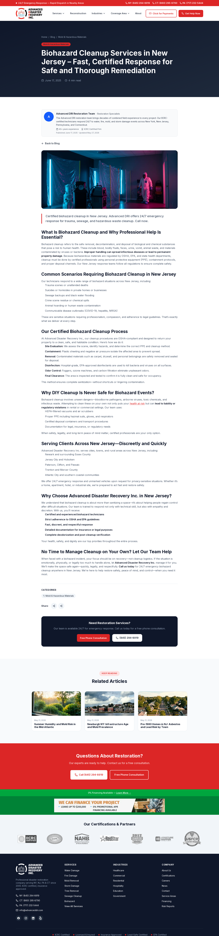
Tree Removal (71, 891)
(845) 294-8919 (137, 3)
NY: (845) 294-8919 (27, 895)
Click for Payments (161, 13)
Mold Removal (71, 880)
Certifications (168, 875)
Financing (166, 901)
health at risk (137, 403)
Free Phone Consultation (93, 638)
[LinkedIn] (33, 918)
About (138, 13)
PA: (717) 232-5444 (27, 905)
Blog (52, 37)
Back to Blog (50, 143)
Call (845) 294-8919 (89, 774)
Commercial (119, 875)
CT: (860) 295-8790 (28, 900)
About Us (166, 870)
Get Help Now (191, 13)
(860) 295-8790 (164, 3)
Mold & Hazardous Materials (72, 37)
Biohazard (69, 901)
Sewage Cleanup (73, 896)
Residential (118, 880)
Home (44, 37)
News (164, 886)
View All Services (73, 906)
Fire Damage (70, 875)
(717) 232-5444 (191, 3)
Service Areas (169, 896)
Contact (166, 891)
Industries (98, 13)
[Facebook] (18, 918)
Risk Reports (168, 906)
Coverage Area (120, 13)
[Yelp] (40, 918)
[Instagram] (26, 918)
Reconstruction (78, 13)
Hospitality (118, 886)
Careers (166, 880)
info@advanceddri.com (29, 910)
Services (58, 13)
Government (119, 896)
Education (118, 891)
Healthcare (118, 870)
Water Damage (71, 870)
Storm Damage (71, 886)
